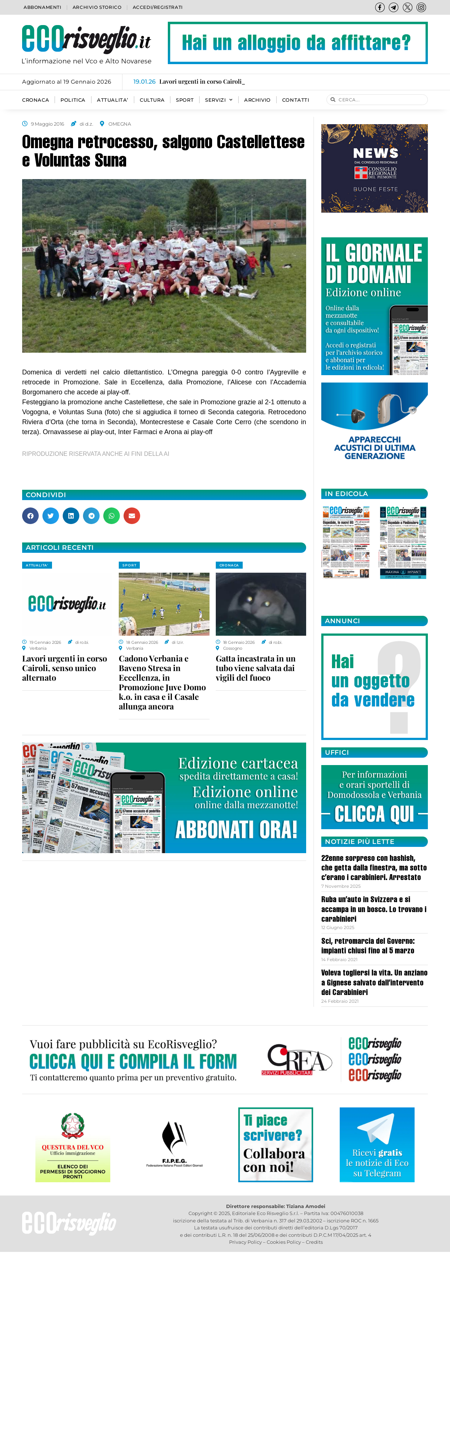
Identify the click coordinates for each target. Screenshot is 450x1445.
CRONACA (35, 100)
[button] (30, 515)
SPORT (185, 100)
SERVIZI (219, 100)
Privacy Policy (245, 1242)
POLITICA (73, 100)
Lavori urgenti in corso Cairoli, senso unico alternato (64, 668)
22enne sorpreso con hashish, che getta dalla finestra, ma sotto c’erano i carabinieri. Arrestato (374, 869)
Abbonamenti (43, 7)
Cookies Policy (284, 1242)
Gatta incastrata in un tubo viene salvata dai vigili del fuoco (256, 668)
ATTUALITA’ (112, 100)
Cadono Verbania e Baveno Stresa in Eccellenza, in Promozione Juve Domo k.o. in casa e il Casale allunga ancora (162, 682)
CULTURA (152, 100)
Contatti (295, 100)
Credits (314, 1242)
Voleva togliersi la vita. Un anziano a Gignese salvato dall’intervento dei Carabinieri (374, 983)
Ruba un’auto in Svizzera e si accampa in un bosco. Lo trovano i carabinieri (373, 910)
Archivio (257, 100)
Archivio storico (97, 7)
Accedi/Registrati (158, 7)
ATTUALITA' (37, 565)
